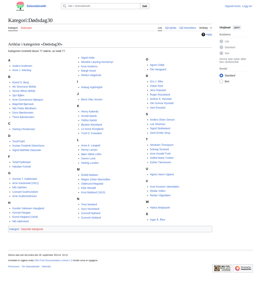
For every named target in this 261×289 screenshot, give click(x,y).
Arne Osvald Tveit (160, 153)
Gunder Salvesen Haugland (28, 208)
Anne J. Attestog (21, 70)
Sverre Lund (88, 158)
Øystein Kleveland (91, 124)
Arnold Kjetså (89, 115)
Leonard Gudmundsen (25, 191)
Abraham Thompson (162, 144)
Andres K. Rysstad (161, 98)
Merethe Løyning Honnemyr (97, 61)
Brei (227, 81)
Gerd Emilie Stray (160, 132)
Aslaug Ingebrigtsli (91, 87)
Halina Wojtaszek (160, 207)
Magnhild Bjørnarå (22, 104)
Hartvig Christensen (23, 129)
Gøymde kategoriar (32, 229)
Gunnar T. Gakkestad (24, 178)
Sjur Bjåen (18, 95)
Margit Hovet (88, 70)
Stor (227, 53)
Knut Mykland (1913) (93, 192)
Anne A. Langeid (90, 145)
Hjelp (206, 34)
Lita (227, 41)
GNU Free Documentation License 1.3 (53, 260)
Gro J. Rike (156, 81)
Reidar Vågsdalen (160, 195)
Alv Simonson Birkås (24, 86)
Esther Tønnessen (160, 162)
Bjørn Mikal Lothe (91, 154)
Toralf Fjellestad (21, 162)
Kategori (14, 229)
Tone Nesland (89, 204)
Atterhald (46, 266)
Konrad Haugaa (21, 212)
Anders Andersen (22, 65)
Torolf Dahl (18, 141)
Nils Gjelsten (19, 187)
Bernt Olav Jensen (91, 99)
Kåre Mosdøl (88, 187)
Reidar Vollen (157, 190)
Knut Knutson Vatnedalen (164, 186)
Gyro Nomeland (90, 208)
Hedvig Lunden (90, 162)
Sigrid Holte (87, 57)
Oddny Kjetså (89, 120)
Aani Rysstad (157, 107)
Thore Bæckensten (23, 117)
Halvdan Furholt (21, 166)
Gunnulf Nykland (90, 213)
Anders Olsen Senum (162, 119)
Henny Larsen (89, 149)
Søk (144, 6)
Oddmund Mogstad (92, 183)
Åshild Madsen (89, 174)
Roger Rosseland (160, 94)
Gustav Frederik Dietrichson (28, 145)
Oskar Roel (156, 85)
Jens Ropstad (158, 90)
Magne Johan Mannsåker (95, 179)
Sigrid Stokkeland (160, 128)
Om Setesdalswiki (30, 266)
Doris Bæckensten (22, 112)
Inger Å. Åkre (157, 219)
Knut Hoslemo (89, 66)
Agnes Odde (157, 64)
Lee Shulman (157, 124)
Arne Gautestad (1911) (25, 183)
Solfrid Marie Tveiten (162, 157)
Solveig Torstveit (159, 149)
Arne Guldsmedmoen (24, 196)
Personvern (13, 266)
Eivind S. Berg (20, 82)
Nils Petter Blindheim (24, 108)
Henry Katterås (89, 111)
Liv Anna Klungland (92, 128)
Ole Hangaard (158, 69)
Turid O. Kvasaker (91, 133)
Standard (230, 47)
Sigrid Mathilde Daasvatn (26, 150)
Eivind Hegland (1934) (25, 216)
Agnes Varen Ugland (162, 174)
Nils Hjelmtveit (20, 221)
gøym (237, 27)
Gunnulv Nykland (91, 217)
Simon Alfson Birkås (23, 90)
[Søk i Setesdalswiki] (100, 6)
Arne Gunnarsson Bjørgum (27, 99)
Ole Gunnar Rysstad (162, 103)
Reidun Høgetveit (91, 75)
